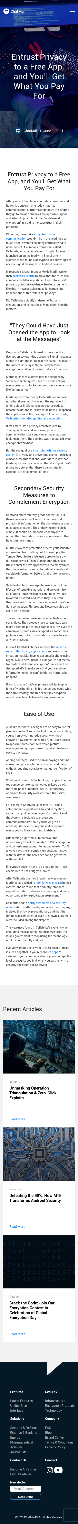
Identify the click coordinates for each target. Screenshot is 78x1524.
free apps (52, 952)
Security (51, 1392)
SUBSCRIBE (25, 1496)
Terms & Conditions (59, 1442)
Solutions (17, 1419)
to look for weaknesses (47, 882)
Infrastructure (55, 1401)
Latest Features (21, 1401)
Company (52, 1419)
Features (16, 1392)
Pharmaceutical (21, 1442)
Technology (53, 1410)
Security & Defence (23, 1428)
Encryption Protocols (60, 1406)
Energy (15, 1437)
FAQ (48, 1428)
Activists (16, 1447)
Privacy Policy (55, 1447)
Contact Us (18, 1460)
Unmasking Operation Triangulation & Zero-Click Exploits (33, 1093)
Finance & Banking (23, 1433)
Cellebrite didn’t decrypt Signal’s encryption (34, 418)
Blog (48, 1433)
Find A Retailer (20, 1474)
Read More (17, 1119)
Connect (51, 1460)
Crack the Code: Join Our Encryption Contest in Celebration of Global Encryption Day (32, 1310)
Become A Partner (23, 1469)
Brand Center (54, 1437)
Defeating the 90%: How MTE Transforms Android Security (35, 1198)
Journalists (18, 1452)
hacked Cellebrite (23, 276)
